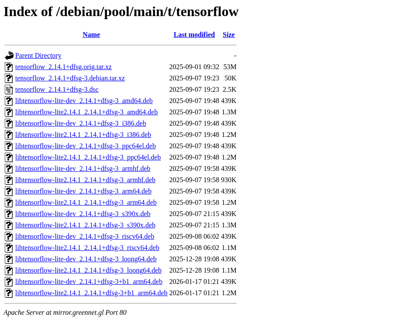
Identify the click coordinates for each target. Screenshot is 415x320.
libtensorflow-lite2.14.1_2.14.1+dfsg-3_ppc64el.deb (88, 157)
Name (91, 34)
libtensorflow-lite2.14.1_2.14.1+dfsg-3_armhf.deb (85, 179)
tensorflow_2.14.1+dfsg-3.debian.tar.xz (70, 78)
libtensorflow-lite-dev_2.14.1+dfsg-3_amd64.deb (84, 100)
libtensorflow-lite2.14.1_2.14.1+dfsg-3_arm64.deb (86, 202)
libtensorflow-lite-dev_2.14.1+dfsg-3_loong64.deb (86, 259)
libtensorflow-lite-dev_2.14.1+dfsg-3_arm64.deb (83, 191)
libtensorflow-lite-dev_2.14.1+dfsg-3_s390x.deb (83, 213)
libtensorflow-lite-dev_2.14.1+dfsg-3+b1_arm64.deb (88, 281)
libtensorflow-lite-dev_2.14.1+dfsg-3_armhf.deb (83, 168)
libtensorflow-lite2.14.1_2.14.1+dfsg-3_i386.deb (83, 134)
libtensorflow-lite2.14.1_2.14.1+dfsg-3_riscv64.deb (87, 247)
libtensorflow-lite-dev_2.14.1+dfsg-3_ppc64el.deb (85, 146)
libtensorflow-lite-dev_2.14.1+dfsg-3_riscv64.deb (84, 236)
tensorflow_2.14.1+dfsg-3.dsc (57, 89)
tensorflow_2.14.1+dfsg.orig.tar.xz (63, 66)
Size (229, 34)
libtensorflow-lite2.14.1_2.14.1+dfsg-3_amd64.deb (86, 112)
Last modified (194, 34)
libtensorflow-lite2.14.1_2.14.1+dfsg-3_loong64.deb (88, 270)
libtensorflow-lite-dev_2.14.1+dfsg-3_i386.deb (80, 123)
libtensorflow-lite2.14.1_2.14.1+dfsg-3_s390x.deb (85, 225)
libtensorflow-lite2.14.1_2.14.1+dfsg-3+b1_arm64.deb (91, 293)
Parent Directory (38, 55)
